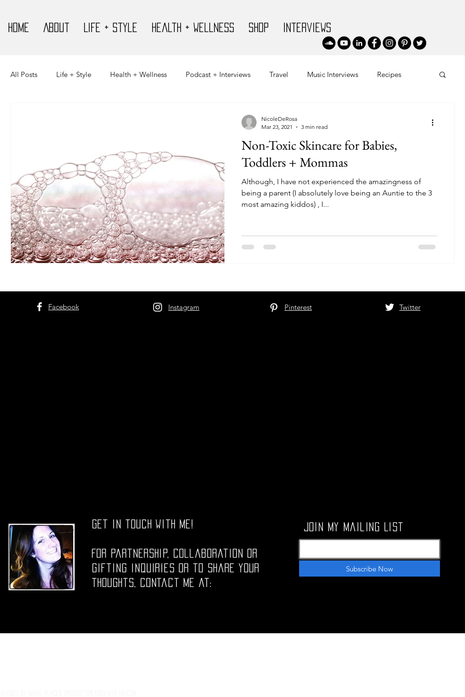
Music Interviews (332, 74)
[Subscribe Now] (369, 569)
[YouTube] (344, 43)
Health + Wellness (138, 74)
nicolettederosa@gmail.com (155, 638)
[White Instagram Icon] (158, 307)
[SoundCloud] (329, 43)
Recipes (389, 74)
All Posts (23, 74)
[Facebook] (374, 43)
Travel (278, 74)
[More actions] (435, 122)
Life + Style (73, 74)
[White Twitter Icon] (390, 307)
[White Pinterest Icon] (274, 308)
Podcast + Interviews (218, 74)
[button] (442, 75)
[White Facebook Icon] (39, 307)
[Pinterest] (404, 43)
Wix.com (127, 693)
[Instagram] (389, 43)
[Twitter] (419, 43)
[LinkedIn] (359, 43)
